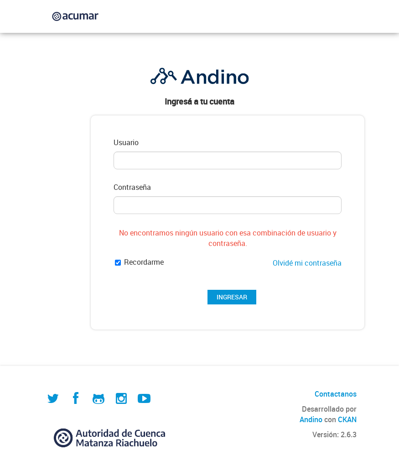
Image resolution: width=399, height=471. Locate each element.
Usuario (126, 142)
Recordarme (139, 262)
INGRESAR (232, 297)
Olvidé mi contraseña (307, 263)
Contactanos (336, 394)
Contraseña (132, 187)
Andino (311, 419)
